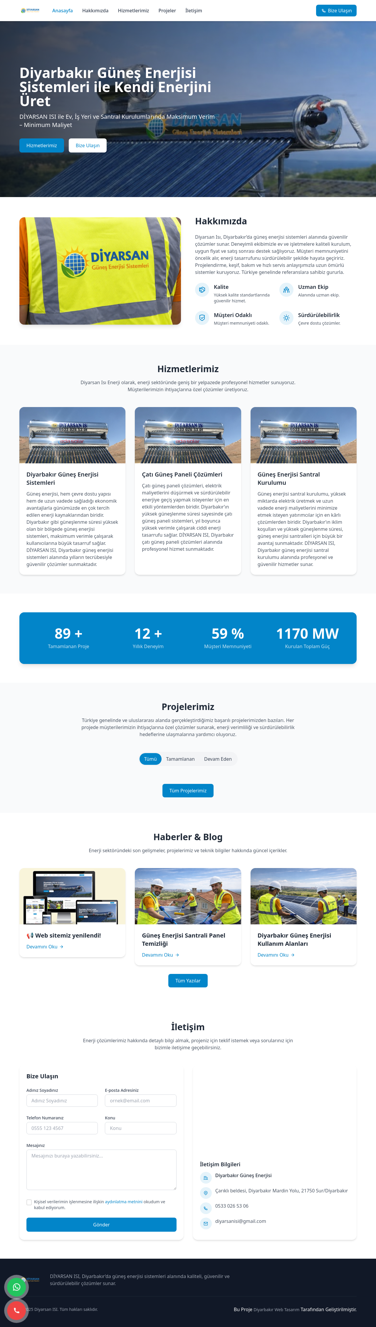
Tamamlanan (180, 759)
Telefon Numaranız (45, 1118)
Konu (110, 1118)
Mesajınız (35, 1145)
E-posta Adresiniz (122, 1090)
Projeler (167, 10)
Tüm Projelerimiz (188, 790)
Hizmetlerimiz (133, 10)
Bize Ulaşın (88, 145)
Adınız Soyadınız (42, 1090)
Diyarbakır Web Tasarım (276, 1309)
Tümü (150, 759)
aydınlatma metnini (124, 1201)
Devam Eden (218, 759)
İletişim (193, 10)
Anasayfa (62, 10)
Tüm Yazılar (188, 980)
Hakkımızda (95, 10)
